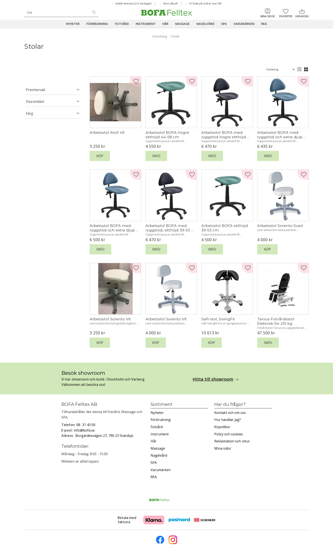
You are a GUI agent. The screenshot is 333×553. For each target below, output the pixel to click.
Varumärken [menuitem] (244, 24)
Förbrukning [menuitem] (97, 24)
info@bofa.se (84, 430)
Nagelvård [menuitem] (205, 24)
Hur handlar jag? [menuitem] (227, 419)
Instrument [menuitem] (146, 24)
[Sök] (94, 12)
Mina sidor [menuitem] (267, 16)
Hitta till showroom (213, 379)
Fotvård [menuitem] (122, 24)
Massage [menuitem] (182, 24)
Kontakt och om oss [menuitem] (230, 412)
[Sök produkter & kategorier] (57, 12)
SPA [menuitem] (224, 24)
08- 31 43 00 (85, 424)
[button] (285, 13)
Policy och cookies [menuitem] (228, 434)
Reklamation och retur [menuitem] (232, 441)
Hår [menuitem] (165, 24)
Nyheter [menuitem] (73, 24)
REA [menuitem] (264, 24)
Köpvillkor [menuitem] (222, 427)
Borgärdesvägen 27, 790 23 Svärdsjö (104, 435)
